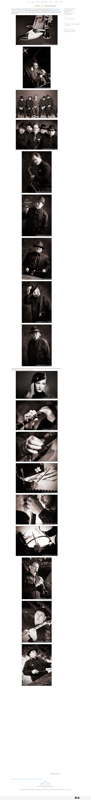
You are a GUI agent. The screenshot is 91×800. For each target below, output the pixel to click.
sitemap (45, 788)
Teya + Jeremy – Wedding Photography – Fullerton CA (70, 30)
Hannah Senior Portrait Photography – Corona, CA (72, 25)
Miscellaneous (72, 18)
